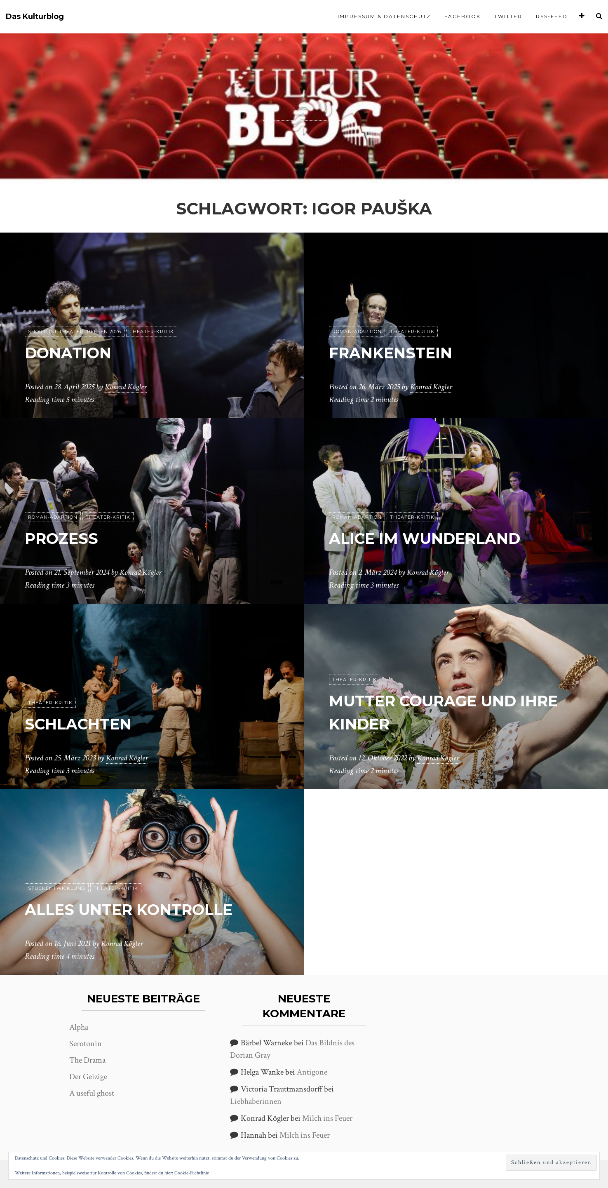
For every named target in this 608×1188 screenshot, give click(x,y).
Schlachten (84, 724)
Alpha (78, 1027)
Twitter (508, 16)
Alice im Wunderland (435, 538)
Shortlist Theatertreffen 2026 (74, 332)
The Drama (87, 1060)
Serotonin (85, 1043)
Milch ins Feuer (327, 1118)
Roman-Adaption (357, 332)
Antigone (312, 1072)
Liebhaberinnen (256, 1101)
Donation (73, 353)
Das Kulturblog (35, 16)
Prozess (65, 538)
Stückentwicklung (56, 889)
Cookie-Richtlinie (191, 1173)
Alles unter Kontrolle (138, 909)
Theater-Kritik (151, 332)
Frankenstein (396, 353)
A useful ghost (91, 1093)
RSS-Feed (552, 16)
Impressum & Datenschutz (384, 16)
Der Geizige (88, 1076)
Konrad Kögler (127, 387)
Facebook (462, 16)
